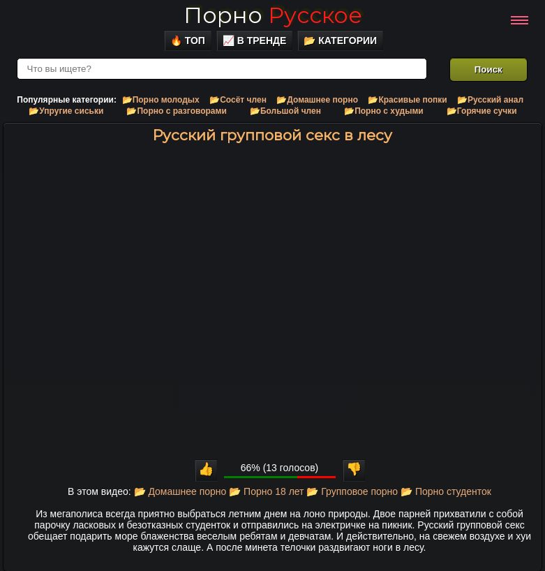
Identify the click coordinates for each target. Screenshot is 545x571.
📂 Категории (340, 40)
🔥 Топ (187, 40)
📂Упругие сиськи (66, 111)
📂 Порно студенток (446, 491)
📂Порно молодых (161, 100)
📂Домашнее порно (317, 100)
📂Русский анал (490, 100)
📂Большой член (285, 111)
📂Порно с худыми (384, 111)
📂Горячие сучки (482, 111)
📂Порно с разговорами (176, 111)
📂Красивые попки (407, 100)
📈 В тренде (255, 40)
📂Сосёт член (238, 100)
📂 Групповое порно (352, 491)
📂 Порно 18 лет (266, 491)
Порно (273, 15)
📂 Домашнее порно (180, 491)
